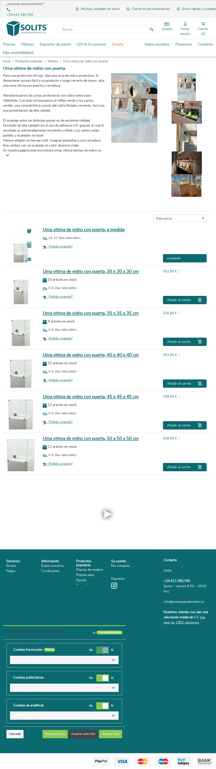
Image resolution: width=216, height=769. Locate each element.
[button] (64, 660)
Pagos (10, 571)
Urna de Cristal (87, 611)
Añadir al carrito (184, 300)
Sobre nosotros (52, 565)
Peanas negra (86, 595)
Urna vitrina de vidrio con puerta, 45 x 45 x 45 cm (91, 397)
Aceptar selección (83, 734)
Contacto (170, 560)
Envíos (11, 565)
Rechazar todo (55, 734)
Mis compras (120, 565)
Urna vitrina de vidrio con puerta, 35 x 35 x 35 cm (91, 313)
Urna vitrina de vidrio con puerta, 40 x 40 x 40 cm (91, 355)
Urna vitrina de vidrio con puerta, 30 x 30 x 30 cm (91, 271)
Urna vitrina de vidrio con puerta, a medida (83, 230)
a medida (173, 258)
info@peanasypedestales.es (184, 601)
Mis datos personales (126, 576)
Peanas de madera (89, 569)
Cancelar (15, 734)
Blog (44, 602)
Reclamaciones (17, 597)
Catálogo (47, 597)
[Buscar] (108, 29)
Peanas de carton (89, 590)
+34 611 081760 (19, 14)
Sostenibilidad (51, 591)
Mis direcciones (122, 571)
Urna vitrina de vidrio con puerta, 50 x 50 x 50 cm (91, 438)
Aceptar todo (111, 734)
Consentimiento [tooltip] (109, 632)
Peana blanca (86, 585)
